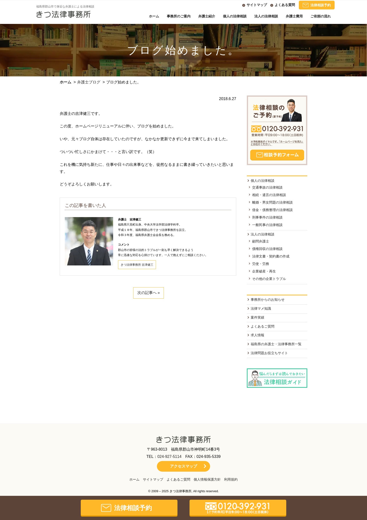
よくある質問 (285, 5)
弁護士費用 (294, 16)
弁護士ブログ (88, 82)
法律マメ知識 (261, 308)
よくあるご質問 (262, 326)
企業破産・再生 (264, 271)
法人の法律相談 (266, 16)
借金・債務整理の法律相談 (272, 210)
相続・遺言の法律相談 (269, 195)
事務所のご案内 (179, 16)
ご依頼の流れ (320, 16)
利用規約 (231, 479)
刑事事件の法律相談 (267, 217)
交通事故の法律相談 (267, 187)
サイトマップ (257, 5)
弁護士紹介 (206, 16)
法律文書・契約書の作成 (270, 256)
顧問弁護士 (260, 241)
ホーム (154, 16)
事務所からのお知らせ (268, 299)
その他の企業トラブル (269, 279)
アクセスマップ (183, 466)
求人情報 (257, 335)
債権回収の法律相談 (267, 249)
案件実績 (257, 317)
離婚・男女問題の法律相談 (272, 202)
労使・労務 (260, 264)
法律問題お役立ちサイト (269, 353)
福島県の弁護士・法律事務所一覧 (276, 344)
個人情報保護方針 (207, 479)
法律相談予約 (317, 5)
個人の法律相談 (235, 16)
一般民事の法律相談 (267, 225)
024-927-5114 (169, 456)
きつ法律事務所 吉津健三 (137, 264)
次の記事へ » (148, 293)
